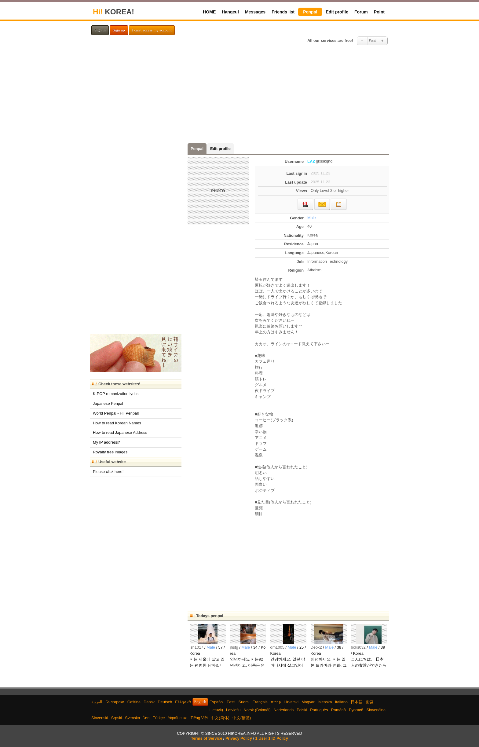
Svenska (132, 718)
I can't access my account (152, 30)
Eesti (231, 702)
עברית (276, 702)
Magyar (308, 702)
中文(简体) (220, 718)
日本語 (357, 702)
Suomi (243, 702)
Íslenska (325, 702)
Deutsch (165, 702)
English (200, 702)
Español (217, 702)
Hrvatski (291, 702)
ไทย (146, 718)
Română (338, 710)
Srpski (116, 718)
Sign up (119, 30)
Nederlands (284, 710)
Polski (302, 710)
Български (114, 702)
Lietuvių (216, 710)
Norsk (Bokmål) (257, 710)
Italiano (341, 702)
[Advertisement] (239, 96)
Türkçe (159, 718)
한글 (370, 702)
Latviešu (233, 710)
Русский (356, 710)
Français (260, 702)
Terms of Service (206, 738)
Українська (178, 718)
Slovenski (99, 718)
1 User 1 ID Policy (271, 738)
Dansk (149, 702)
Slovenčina (376, 710)
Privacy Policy (238, 738)
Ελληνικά (183, 702)
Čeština (134, 702)
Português (319, 710)
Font (372, 40)
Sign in (100, 30)
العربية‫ (96, 702)
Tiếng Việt (199, 718)
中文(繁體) (241, 718)
